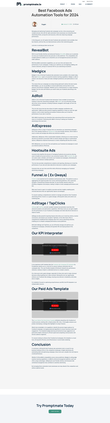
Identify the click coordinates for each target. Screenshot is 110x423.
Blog (80, 4)
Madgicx (39, 77)
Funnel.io (34, 179)
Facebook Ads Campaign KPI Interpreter (63, 264)
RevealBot (63, 54)
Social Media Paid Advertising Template (44, 320)
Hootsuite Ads (70, 156)
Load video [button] (55, 250)
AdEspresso (52, 131)
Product (63, 4)
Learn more (55, 247)
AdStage (34, 207)
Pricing (73, 4)
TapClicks (41, 207)
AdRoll (59, 101)
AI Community (89, 4)
